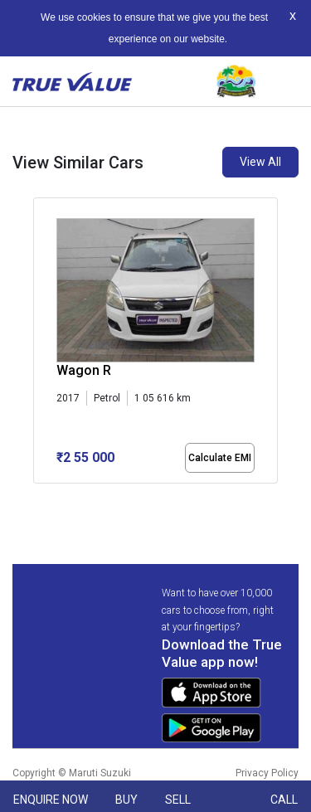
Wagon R (83, 370)
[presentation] (41, 343)
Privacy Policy (267, 773)
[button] (38, 497)
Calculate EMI (219, 458)
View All (260, 161)
